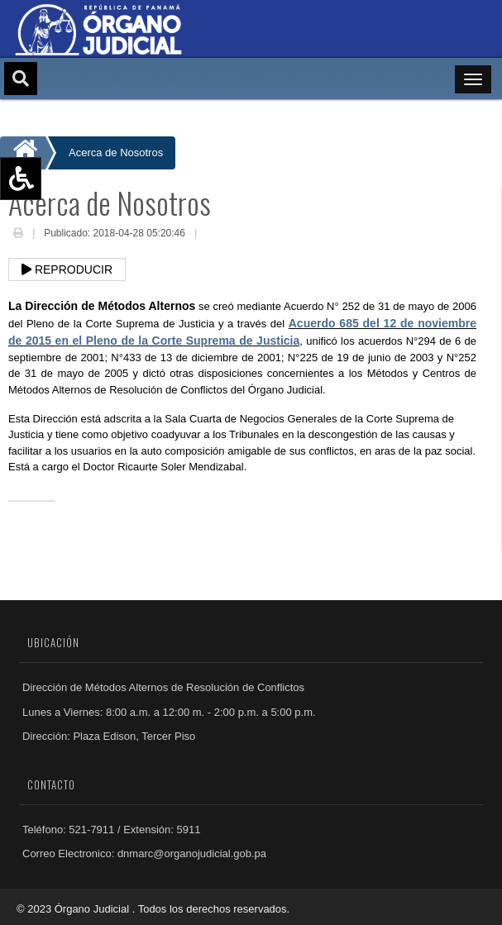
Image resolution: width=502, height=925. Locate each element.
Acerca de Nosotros (116, 152)
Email (212, 234)
